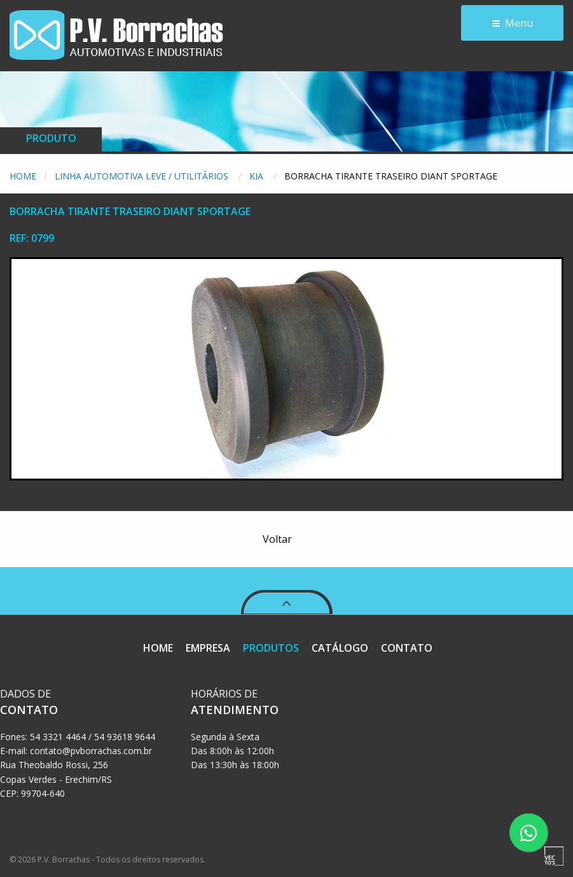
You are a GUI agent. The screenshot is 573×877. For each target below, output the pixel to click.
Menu (519, 23)
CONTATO (406, 648)
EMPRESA (208, 648)
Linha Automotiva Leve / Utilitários (143, 176)
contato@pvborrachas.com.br (91, 751)
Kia (257, 176)
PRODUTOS (271, 648)
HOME (158, 648)
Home (23, 176)
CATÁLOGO (340, 648)
